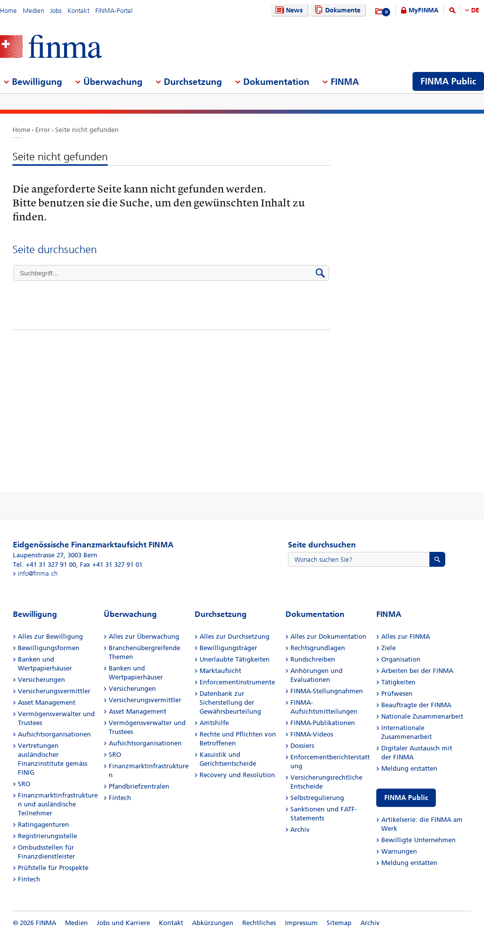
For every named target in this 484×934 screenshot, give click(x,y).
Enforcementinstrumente (237, 682)
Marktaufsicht (220, 670)
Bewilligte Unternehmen (418, 840)
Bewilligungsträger (228, 648)
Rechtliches (259, 923)
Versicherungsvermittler (54, 691)
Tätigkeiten (398, 682)
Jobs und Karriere (123, 923)
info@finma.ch (38, 573)
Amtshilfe (214, 723)
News (288, 10)
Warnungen (399, 851)
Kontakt (78, 10)
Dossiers (302, 745)
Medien (33, 10)
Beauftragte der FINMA (416, 705)
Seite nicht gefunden (87, 129)
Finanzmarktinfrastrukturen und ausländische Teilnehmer (58, 804)
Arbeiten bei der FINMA (417, 670)
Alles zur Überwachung (144, 636)
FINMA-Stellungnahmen (326, 691)
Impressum (301, 923)
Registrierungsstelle (47, 836)
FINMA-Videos (311, 734)
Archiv (300, 829)
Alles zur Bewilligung (50, 636)
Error (42, 129)
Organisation (400, 659)
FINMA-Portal (114, 10)
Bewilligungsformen (48, 648)
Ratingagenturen (43, 824)
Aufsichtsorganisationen (54, 734)
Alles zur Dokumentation (328, 636)
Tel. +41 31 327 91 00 (44, 564)
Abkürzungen (212, 923)
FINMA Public (406, 798)
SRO (24, 784)
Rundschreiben (312, 659)
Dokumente (336, 10)
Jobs (56, 10)
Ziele (388, 648)
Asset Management (46, 702)
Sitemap (339, 923)
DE (475, 10)
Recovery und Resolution (237, 775)
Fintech (29, 879)
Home (8, 10)
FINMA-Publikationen (322, 723)
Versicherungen (41, 679)
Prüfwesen (397, 693)
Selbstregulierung (317, 797)
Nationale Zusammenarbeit (422, 716)
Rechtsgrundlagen (317, 648)
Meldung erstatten (409, 768)
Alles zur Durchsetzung (235, 636)
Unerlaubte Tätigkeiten (235, 659)
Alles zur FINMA (405, 636)
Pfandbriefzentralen (139, 786)
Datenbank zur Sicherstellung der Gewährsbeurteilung (230, 702)
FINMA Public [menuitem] (448, 81)
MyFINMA (423, 10)
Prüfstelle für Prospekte (53, 867)
